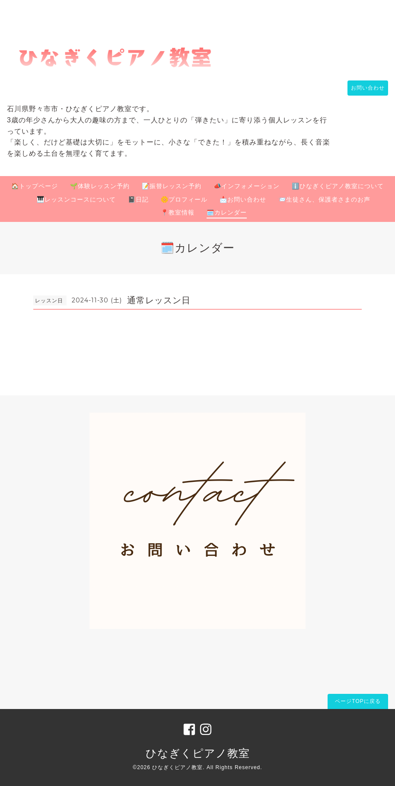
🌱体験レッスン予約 (100, 186)
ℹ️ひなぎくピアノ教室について (338, 186)
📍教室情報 (177, 212)
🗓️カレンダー (227, 212)
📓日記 (138, 199)
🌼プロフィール (184, 199)
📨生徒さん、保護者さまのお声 (324, 199)
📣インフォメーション (246, 186)
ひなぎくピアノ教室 (198, 753)
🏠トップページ (34, 186)
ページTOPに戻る (357, 701)
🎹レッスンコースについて (76, 199)
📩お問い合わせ (243, 199)
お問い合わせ (363, 87)
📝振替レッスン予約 (171, 186)
